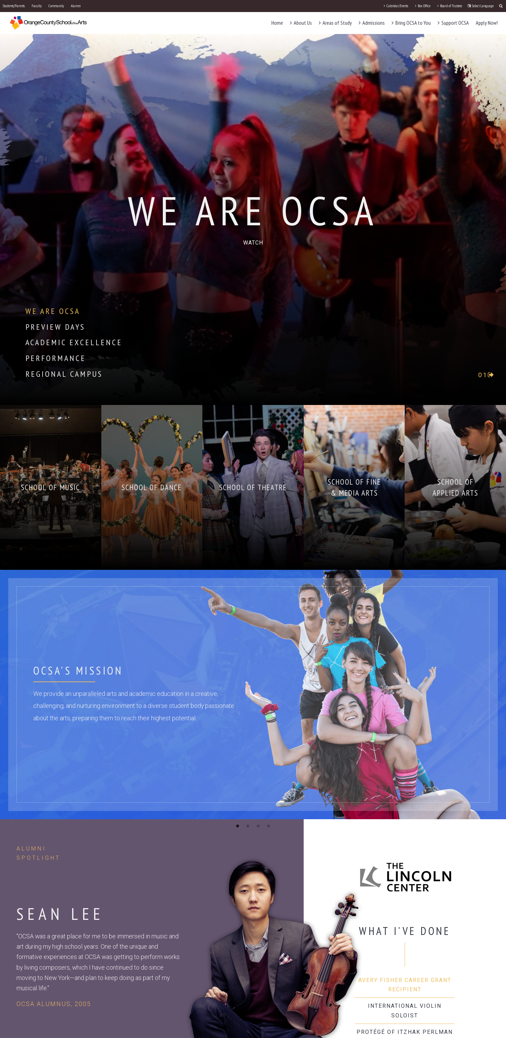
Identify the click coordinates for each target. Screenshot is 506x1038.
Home (277, 22)
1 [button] (237, 825)
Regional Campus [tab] (64, 374)
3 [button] (258, 825)
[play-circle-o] (253, 242)
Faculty (37, 5)
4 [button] (268, 825)
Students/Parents (14, 5)
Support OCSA (453, 22)
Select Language (481, 5)
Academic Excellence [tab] (73, 342)
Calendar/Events (396, 5)
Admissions (372, 22)
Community (56, 5)
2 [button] (248, 825)
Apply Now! (487, 22)
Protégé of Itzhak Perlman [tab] (405, 1032)
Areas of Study (335, 22)
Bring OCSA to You (411, 22)
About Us (301, 22)
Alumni (76, 5)
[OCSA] (48, 22)
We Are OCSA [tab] (52, 311)
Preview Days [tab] (55, 326)
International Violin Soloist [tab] (404, 1010)
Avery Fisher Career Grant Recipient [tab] (404, 985)
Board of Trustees (449, 5)
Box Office (422, 5)
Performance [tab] (55, 358)
